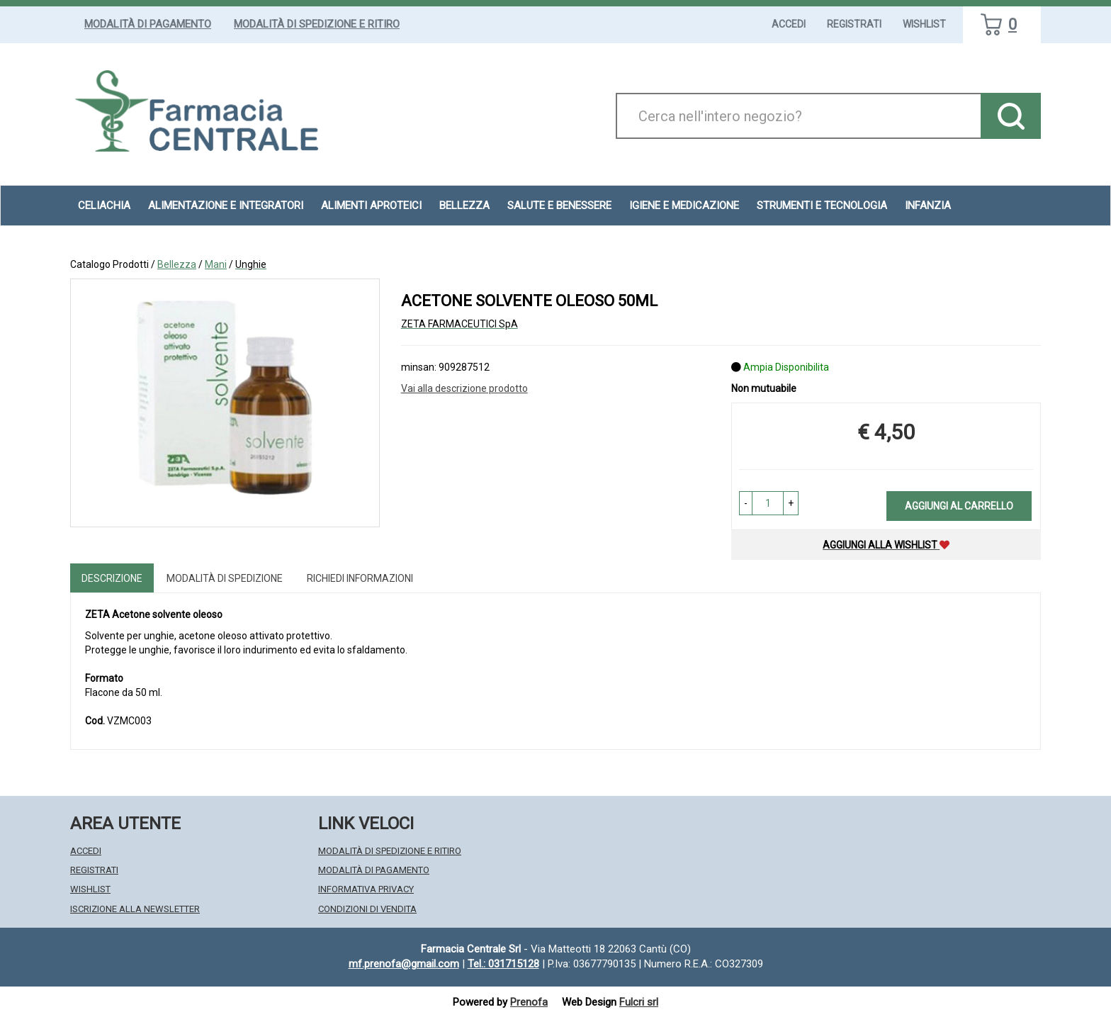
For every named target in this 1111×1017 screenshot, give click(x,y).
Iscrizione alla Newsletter (135, 909)
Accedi (789, 24)
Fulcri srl (638, 1002)
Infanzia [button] (928, 205)
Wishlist (924, 24)
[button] (745, 503)
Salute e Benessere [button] (559, 205)
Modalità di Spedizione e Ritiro (317, 24)
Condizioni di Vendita (367, 909)
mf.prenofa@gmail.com (404, 963)
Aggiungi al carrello (959, 506)
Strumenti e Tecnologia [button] (822, 205)
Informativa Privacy (366, 889)
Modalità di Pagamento (147, 24)
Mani (216, 264)
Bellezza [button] (464, 205)
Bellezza (176, 264)
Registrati (854, 24)
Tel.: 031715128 (503, 963)
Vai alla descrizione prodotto (464, 388)
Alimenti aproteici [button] (371, 205)
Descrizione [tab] (111, 578)
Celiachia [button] (104, 205)
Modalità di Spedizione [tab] (225, 578)
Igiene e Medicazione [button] (684, 205)
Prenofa (529, 1002)
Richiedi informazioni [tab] (360, 578)
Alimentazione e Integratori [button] (225, 205)
